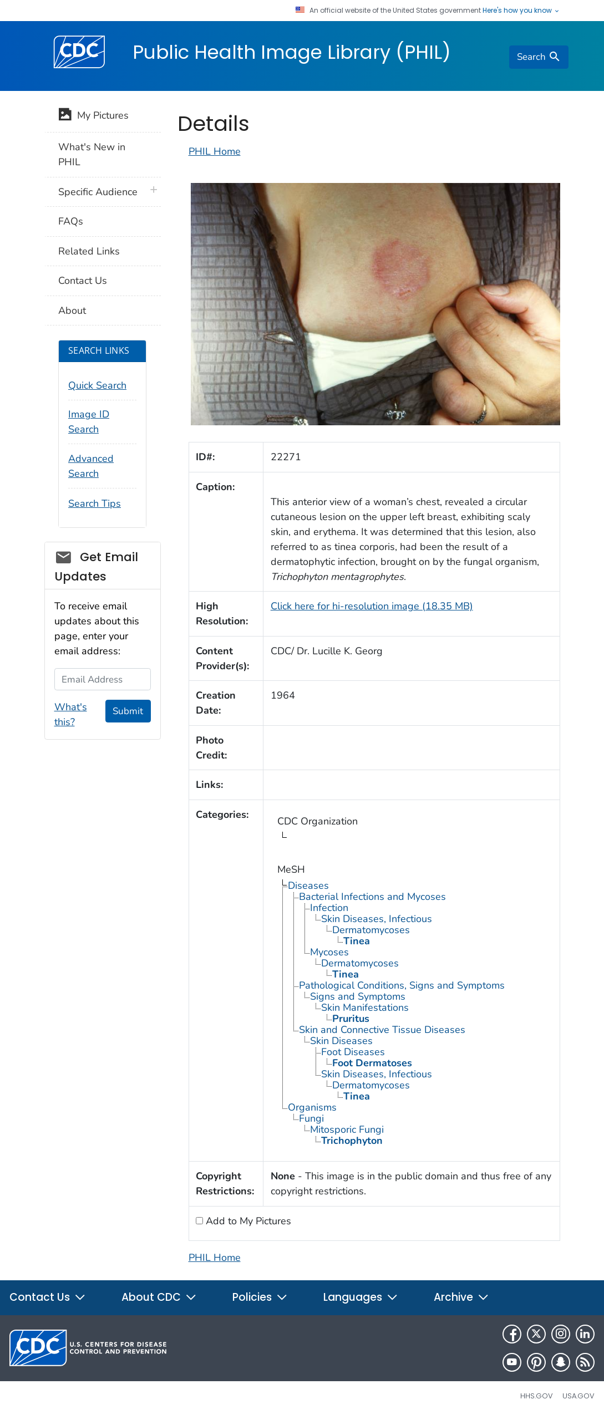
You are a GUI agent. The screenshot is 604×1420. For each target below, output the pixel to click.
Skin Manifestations (365, 1007)
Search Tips (94, 503)
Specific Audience (98, 192)
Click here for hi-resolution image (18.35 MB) (372, 606)
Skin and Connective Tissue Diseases (382, 1029)
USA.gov (578, 1396)
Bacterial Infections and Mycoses (372, 896)
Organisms (312, 1107)
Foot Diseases (353, 1051)
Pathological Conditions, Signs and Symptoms (402, 985)
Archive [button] (461, 1297)
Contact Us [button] (47, 1297)
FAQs (70, 221)
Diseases (308, 885)
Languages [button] (360, 1297)
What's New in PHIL (91, 154)
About (72, 310)
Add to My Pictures (247, 1221)
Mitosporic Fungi (347, 1129)
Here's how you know (521, 10)
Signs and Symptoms (357, 996)
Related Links (89, 251)
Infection (329, 907)
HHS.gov (536, 1396)
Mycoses (329, 952)
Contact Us (82, 280)
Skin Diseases (341, 1040)
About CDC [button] (159, 1297)
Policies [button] (260, 1297)
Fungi (311, 1118)
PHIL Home (215, 151)
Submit (128, 711)
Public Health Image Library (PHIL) (292, 52)
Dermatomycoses (371, 930)
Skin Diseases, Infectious (376, 918)
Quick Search (97, 385)
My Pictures (93, 116)
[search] (538, 57)
